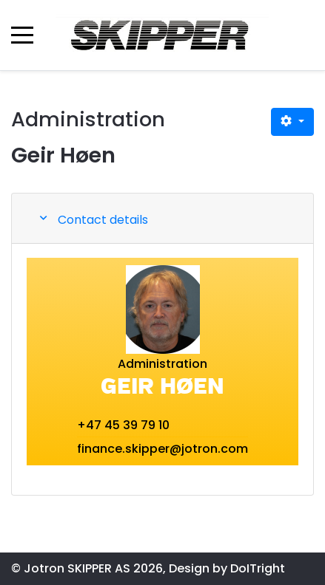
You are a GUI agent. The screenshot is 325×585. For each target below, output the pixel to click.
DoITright (257, 568)
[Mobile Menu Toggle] (22, 35)
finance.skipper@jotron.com (162, 448)
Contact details (103, 219)
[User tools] (292, 122)
